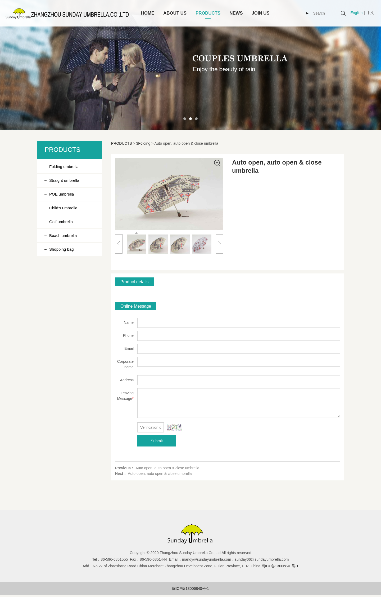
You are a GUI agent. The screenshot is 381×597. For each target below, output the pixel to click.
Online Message (135, 306)
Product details (134, 281)
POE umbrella (61, 194)
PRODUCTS (208, 13)
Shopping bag (61, 249)
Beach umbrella (63, 235)
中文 (370, 13)
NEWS (236, 13)
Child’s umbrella (63, 208)
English (356, 13)
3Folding (143, 143)
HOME (147, 13)
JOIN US (261, 13)
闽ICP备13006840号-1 (190, 588)
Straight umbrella (64, 180)
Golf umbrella (61, 221)
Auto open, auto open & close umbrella (167, 468)
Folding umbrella (64, 166)
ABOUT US (175, 13)
